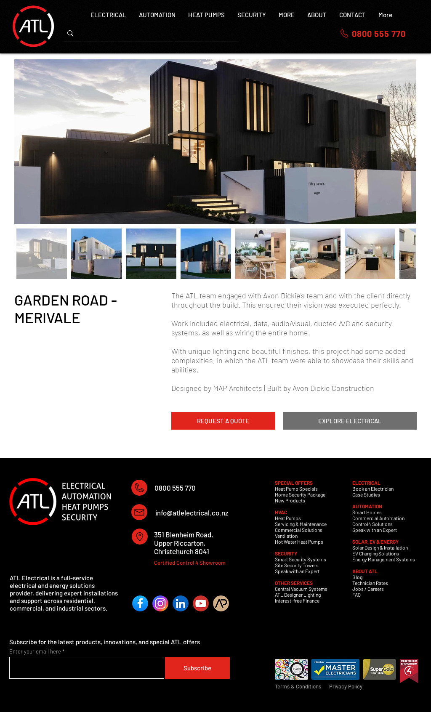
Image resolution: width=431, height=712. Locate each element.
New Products (290, 500)
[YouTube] (201, 603)
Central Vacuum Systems (301, 589)
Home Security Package (300, 494)
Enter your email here (35, 651)
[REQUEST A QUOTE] (223, 421)
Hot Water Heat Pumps (299, 542)
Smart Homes (367, 512)
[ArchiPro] (221, 603)
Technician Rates (370, 583)
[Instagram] (160, 603)
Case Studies (366, 494)
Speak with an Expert (297, 571)
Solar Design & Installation (380, 547)
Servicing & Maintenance (301, 524)
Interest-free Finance (297, 600)
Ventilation (286, 536)
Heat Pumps (288, 518)
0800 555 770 (175, 488)
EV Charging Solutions (375, 553)
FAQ (356, 595)
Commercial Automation (378, 518)
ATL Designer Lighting (298, 595)
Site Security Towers (297, 565)
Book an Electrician (373, 488)
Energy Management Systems (383, 559)
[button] (286, 19)
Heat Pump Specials (296, 488)
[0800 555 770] (372, 33)
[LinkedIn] (181, 603)
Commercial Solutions (298, 530)
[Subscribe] (197, 668)
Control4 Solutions (372, 524)
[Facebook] (140, 603)
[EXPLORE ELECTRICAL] (350, 421)
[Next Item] (402, 142)
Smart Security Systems (300, 559)
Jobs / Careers (368, 589)
